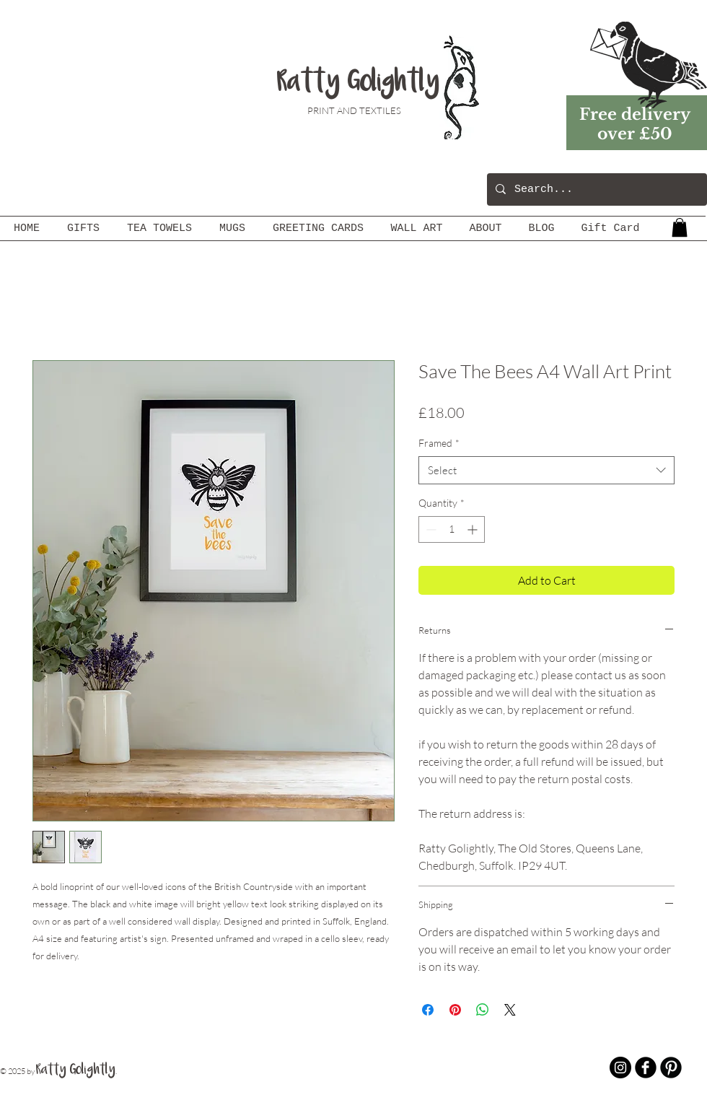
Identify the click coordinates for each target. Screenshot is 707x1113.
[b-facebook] (645, 1067)
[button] (680, 227)
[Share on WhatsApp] (482, 1009)
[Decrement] (430, 529)
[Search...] (595, 189)
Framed (439, 443)
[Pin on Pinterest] (455, 1009)
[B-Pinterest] (671, 1067)
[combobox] (546, 470)
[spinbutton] (452, 529)
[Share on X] (510, 1009)
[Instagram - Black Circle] (620, 1067)
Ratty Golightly (358, 83)
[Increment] (474, 529)
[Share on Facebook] (427, 1009)
